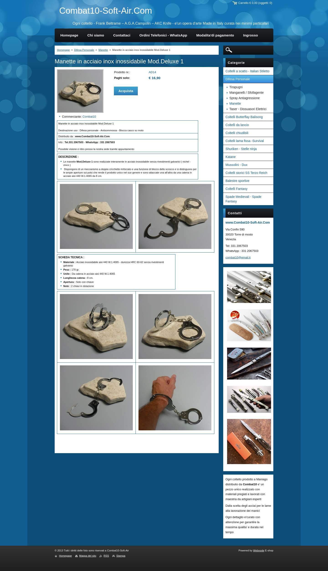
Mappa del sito (87, 555)
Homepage (63, 50)
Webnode (258, 550)
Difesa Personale (84, 50)
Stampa (121, 555)
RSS (106, 555)
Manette (103, 50)
